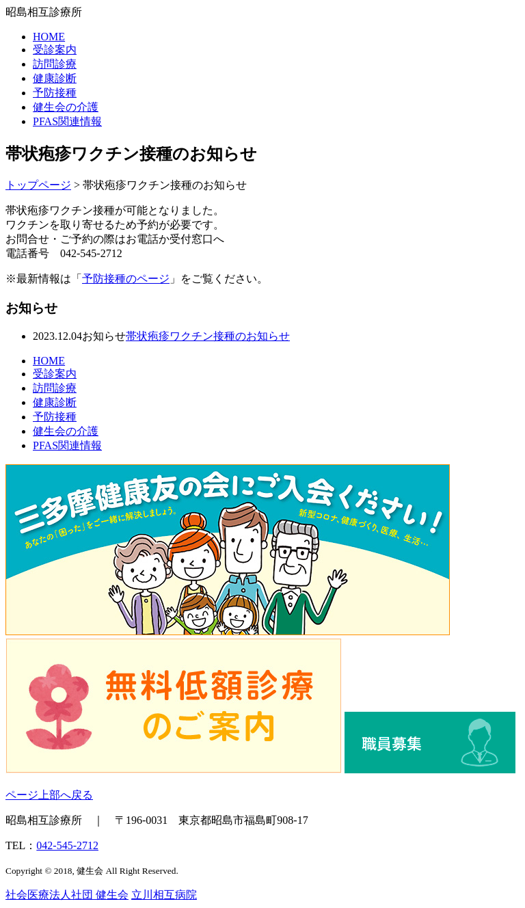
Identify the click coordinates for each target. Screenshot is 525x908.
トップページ (38, 185)
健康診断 (55, 78)
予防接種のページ (126, 278)
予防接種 (55, 92)
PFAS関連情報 (67, 121)
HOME (49, 36)
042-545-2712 (67, 845)
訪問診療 (55, 64)
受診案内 (55, 49)
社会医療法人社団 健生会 (67, 894)
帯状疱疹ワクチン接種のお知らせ (208, 336)
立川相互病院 (164, 894)
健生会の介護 (65, 107)
